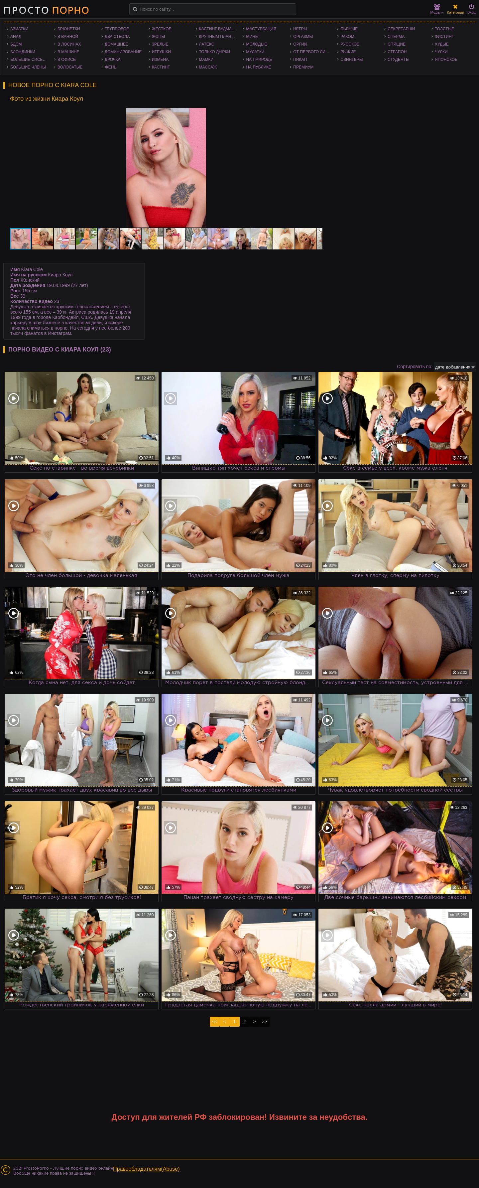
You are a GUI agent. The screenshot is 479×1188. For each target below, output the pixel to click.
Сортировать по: (414, 366)
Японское (446, 59)
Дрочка (113, 59)
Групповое (117, 29)
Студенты (398, 59)
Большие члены (28, 67)
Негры (300, 29)
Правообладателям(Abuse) (146, 1169)
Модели (437, 9)
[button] (316, 113)
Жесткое (162, 29)
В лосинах (69, 44)
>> (264, 1021)
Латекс (206, 44)
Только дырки (214, 52)
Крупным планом (218, 36)
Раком (347, 36)
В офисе (67, 59)
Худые (442, 44)
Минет (253, 36)
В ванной (68, 36)
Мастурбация (261, 29)
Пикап (300, 59)
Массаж (208, 67)
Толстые (444, 29)
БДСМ (16, 44)
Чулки (441, 52)
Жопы (158, 36)
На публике (258, 67)
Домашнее (116, 44)
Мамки (206, 59)
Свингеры (351, 59)
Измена (160, 59)
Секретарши (401, 29)
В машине (68, 52)
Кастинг (161, 67)
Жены (111, 67)
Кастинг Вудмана (218, 29)
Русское (349, 44)
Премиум (303, 67)
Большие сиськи (29, 59)
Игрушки (161, 52)
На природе (259, 59)
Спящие (397, 44)
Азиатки (19, 29)
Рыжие (348, 52)
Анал (15, 36)
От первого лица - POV (313, 52)
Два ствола (117, 36)
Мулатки (255, 52)
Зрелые (160, 44)
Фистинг (444, 36)
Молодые (256, 44)
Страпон (397, 52)
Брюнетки (69, 29)
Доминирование (123, 52)
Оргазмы (303, 36)
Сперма (396, 36)
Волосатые (70, 67)
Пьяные (349, 29)
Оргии (300, 44)
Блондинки (22, 52)
